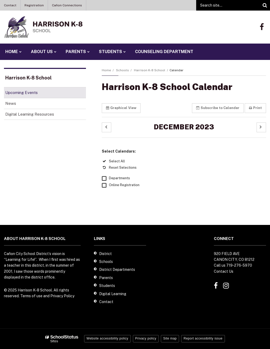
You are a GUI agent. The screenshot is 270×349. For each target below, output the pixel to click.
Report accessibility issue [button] (203, 338)
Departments (119, 178)
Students (107, 286)
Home (106, 70)
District (105, 254)
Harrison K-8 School (149, 70)
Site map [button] (170, 338)
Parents (106, 278)
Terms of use (31, 296)
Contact (10, 5)
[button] (106, 127)
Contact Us (223, 271)
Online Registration (124, 185)
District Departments (117, 269)
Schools (122, 70)
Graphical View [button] (121, 108)
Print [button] (255, 108)
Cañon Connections (67, 5)
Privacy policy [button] (145, 338)
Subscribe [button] (217, 108)
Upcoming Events (21, 92)
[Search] (264, 5)
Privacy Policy (62, 296)
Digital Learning (112, 294)
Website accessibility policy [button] (107, 338)
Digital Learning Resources (29, 114)
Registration (34, 5)
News (10, 103)
